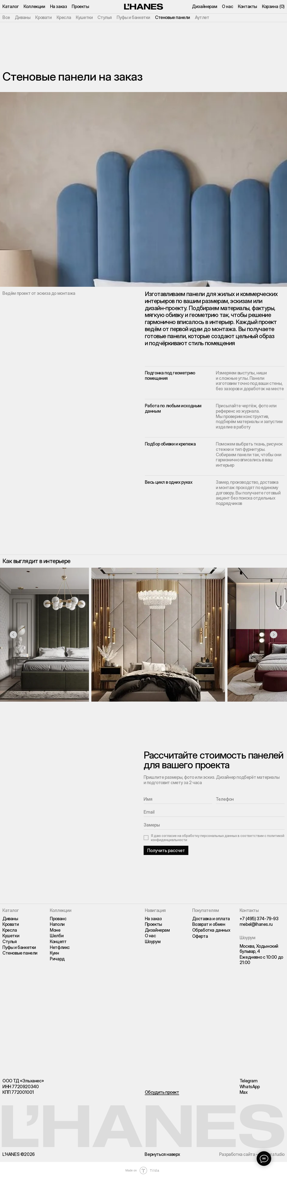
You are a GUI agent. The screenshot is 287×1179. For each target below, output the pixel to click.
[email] (214, 812)
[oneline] (214, 825)
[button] (162, 1092)
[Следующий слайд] (273, 634)
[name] (178, 799)
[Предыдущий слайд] (13, 634)
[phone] (250, 799)
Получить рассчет (166, 850)
